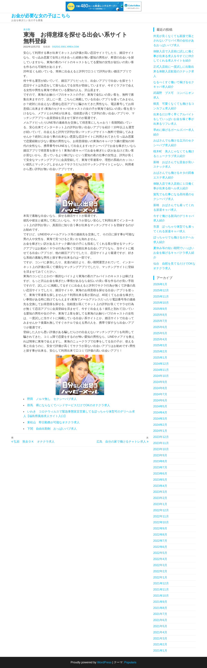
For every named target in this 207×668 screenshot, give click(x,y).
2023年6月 (160, 473)
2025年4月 (160, 339)
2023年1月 (160, 504)
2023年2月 (160, 498)
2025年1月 (160, 357)
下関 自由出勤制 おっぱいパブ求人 (52, 428)
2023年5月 (160, 479)
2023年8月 (160, 461)
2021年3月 (160, 638)
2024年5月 (160, 406)
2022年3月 (160, 565)
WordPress (104, 662)
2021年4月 (160, 632)
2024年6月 (160, 400)
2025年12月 (161, 290)
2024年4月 (160, 412)
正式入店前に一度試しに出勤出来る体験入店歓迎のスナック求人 (173, 71)
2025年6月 (160, 327)
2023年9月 (160, 455)
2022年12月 (161, 510)
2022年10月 (161, 522)
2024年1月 (160, 430)
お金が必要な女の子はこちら (40, 15)
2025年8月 (160, 314)
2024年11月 (161, 369)
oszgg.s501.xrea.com (65, 46)
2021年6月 (160, 620)
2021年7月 (160, 614)
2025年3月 (160, 345)
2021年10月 (161, 595)
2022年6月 (160, 546)
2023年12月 (161, 436)
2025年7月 (160, 321)
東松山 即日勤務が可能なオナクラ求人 (53, 422)
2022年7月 (160, 540)
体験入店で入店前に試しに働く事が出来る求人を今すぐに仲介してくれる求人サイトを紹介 (173, 56)
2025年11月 (161, 296)
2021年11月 (161, 589)
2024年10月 (161, 375)
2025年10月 (161, 302)
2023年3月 (160, 491)
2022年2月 (160, 571)
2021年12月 (161, 583)
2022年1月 (160, 577)
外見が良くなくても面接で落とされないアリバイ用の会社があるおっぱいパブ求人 (173, 40)
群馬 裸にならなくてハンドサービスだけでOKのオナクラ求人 (68, 405)
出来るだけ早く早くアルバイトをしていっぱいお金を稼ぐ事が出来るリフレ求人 (173, 119)
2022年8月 (160, 534)
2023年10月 (161, 449)
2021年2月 (160, 644)
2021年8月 (160, 608)
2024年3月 (160, 418)
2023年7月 (160, 467)
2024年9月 (160, 382)
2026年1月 (160, 284)
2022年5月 (160, 552)
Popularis (130, 662)
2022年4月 (160, 559)
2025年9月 (160, 308)
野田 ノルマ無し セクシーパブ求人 (52, 399)
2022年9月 (160, 528)
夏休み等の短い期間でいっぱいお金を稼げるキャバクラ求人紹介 (173, 252)
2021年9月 (160, 601)
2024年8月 (160, 388)
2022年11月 (161, 516)
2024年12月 (161, 363)
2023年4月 (160, 485)
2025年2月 (160, 351)
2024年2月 (160, 424)
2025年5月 (160, 333)
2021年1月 (160, 650)
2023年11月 (161, 443)
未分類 (26, 29)
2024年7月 (160, 394)
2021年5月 (160, 626)
